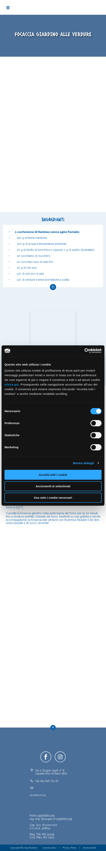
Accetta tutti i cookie (53, 474)
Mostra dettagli (83, 463)
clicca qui (11, 384)
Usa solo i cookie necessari (53, 497)
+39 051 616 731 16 (46, 780)
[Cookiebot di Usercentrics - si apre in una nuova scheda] (84, 350)
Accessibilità (89, 847)
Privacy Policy (70, 847)
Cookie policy (50, 847)
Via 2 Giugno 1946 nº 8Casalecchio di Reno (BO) (51, 772)
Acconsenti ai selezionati (53, 486)
